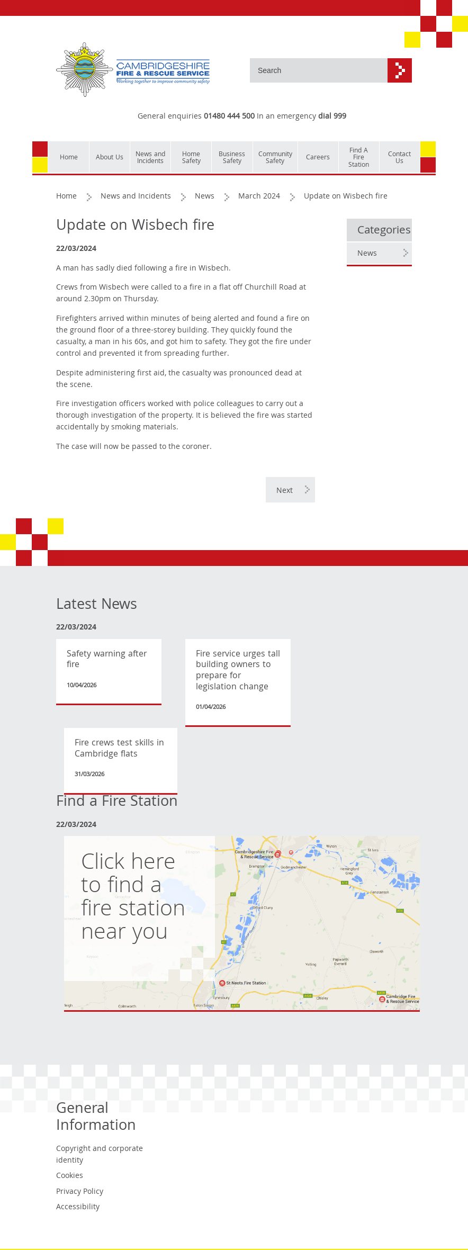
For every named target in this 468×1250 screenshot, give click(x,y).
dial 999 (332, 117)
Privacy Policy (79, 1192)
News (204, 197)
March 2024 (259, 197)
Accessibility (78, 1207)
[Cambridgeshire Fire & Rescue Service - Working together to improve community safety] (133, 70)
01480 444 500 (229, 117)
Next (284, 491)
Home (66, 197)
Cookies (69, 1176)
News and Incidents (136, 197)
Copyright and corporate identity (99, 1155)
